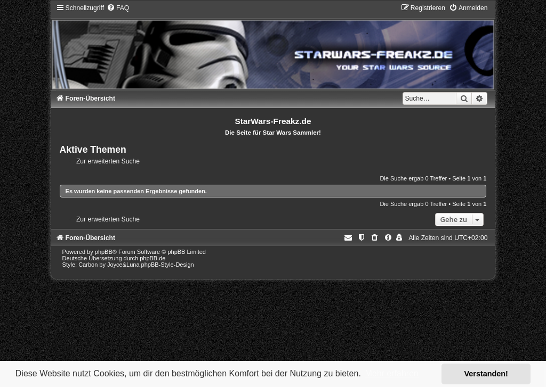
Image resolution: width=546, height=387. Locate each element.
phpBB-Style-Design (167, 264)
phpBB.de (152, 258)
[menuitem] (118, 8)
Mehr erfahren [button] (392, 373)
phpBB (104, 252)
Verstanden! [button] (486, 373)
